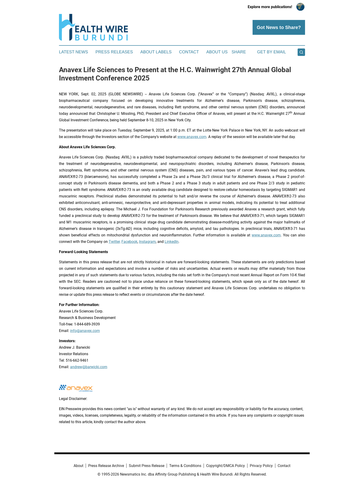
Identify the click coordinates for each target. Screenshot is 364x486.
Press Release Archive (106, 465)
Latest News (73, 52)
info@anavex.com (85, 330)
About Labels (156, 52)
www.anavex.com (191, 137)
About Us (217, 52)
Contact (189, 52)
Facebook (129, 241)
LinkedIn (172, 241)
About (78, 465)
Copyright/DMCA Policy (225, 465)
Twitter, (114, 241)
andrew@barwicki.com (88, 367)
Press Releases (114, 52)
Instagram (147, 241)
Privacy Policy (261, 465)
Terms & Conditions (185, 465)
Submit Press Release (146, 465)
